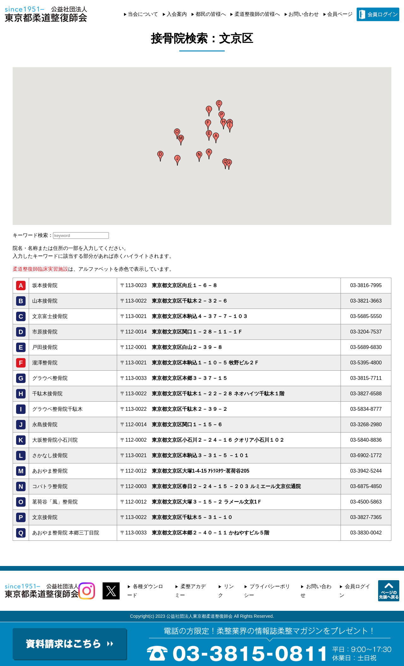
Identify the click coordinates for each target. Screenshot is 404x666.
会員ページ (340, 14)
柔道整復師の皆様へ (257, 14)
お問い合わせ (303, 14)
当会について (143, 14)
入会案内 (177, 14)
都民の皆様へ (211, 14)
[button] (216, 138)
